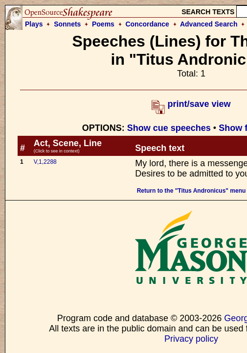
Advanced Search (209, 24)
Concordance (147, 24)
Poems (103, 24)
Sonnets (67, 24)
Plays (34, 24)
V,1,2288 (45, 161)
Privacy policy (191, 339)
